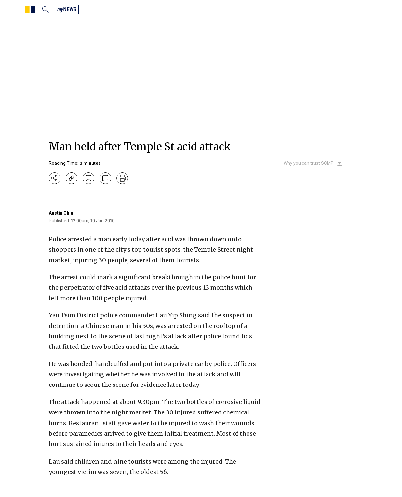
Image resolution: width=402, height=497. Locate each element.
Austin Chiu (61, 213)
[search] (45, 9)
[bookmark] (88, 178)
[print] (122, 178)
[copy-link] (71, 178)
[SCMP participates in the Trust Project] (313, 163)
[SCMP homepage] (30, 9)
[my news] (67, 9)
